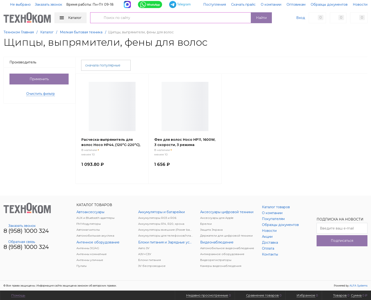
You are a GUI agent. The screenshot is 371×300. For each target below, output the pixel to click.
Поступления (214, 4)
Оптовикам (296, 4)
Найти (261, 18)
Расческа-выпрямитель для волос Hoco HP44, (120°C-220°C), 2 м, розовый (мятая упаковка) (110, 144)
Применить (39, 79)
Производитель (40, 62)
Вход (300, 18)
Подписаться (342, 240)
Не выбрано (17, 4)
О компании (271, 4)
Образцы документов (329, 4)
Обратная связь (19, 242)
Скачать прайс (243, 4)
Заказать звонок (48, 4)
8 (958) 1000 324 (26, 230)
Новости (360, 4)
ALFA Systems (358, 285)
